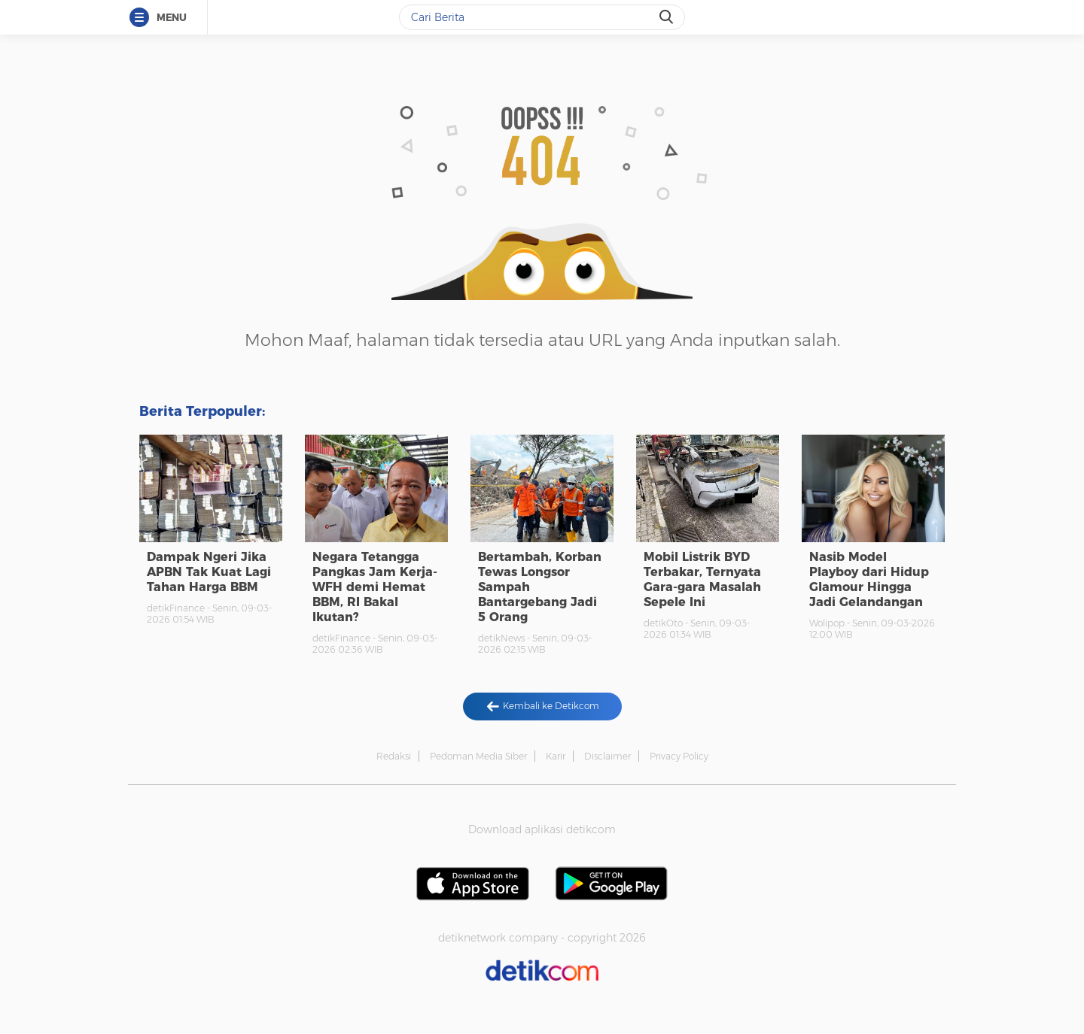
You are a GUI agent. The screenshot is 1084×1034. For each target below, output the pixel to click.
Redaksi (393, 756)
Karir (555, 756)
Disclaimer (607, 756)
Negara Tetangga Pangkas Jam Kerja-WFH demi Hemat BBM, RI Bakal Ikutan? (374, 587)
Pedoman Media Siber (478, 756)
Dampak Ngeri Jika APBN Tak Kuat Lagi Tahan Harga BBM (209, 572)
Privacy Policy (679, 756)
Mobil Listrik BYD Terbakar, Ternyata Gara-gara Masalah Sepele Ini (702, 579)
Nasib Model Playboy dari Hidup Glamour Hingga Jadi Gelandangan (869, 579)
